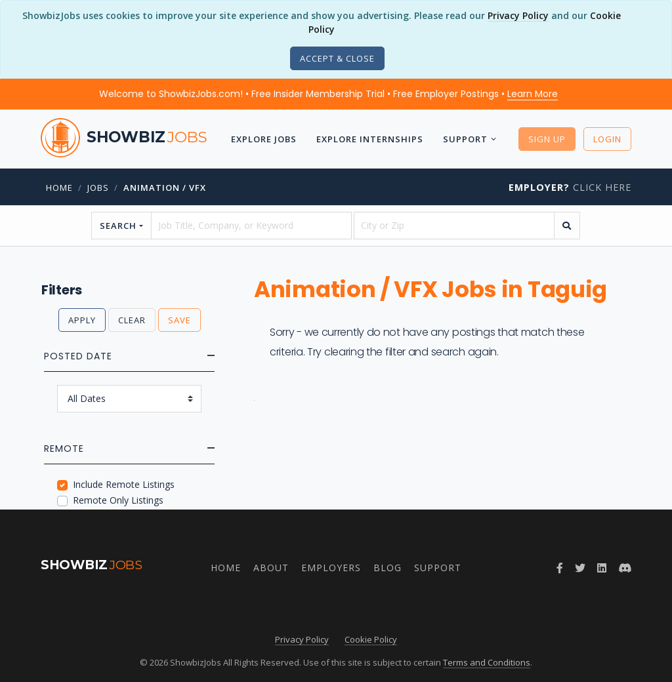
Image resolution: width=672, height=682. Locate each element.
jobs (98, 187)
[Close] (337, 58)
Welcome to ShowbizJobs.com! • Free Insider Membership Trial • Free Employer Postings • (328, 93)
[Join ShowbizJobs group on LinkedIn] (601, 568)
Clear (132, 320)
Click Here (570, 187)
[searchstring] (251, 225)
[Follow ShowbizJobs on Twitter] (580, 568)
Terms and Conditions (486, 662)
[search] (567, 225)
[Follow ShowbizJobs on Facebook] (559, 568)
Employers (331, 567)
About (271, 567)
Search (118, 225)
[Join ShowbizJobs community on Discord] (624, 568)
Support (465, 139)
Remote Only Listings (118, 500)
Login (607, 139)
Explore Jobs (264, 139)
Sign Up (547, 139)
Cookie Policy (371, 639)
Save (179, 320)
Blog (387, 567)
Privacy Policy (518, 15)
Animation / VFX (164, 187)
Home (59, 187)
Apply (82, 320)
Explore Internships (369, 139)
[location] (454, 225)
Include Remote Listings (124, 484)
